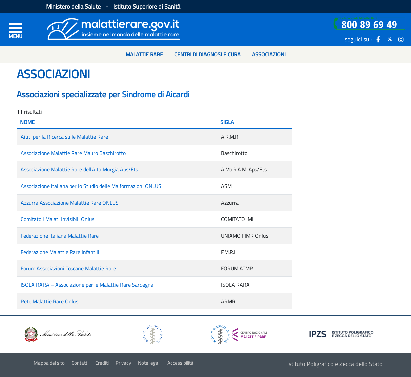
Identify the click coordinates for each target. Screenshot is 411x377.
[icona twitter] (390, 39)
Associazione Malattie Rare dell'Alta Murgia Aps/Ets (79, 169)
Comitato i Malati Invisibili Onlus (57, 219)
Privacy (123, 363)
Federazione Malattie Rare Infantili (60, 252)
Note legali (149, 363)
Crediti (102, 363)
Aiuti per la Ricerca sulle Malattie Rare (64, 137)
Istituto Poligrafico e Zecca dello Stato (335, 363)
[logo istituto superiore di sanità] (152, 334)
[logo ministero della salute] (57, 334)
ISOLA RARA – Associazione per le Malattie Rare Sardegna (87, 285)
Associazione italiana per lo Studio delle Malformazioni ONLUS (91, 186)
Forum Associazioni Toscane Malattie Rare (68, 268)
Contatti (80, 363)
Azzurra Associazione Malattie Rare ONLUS (70, 203)
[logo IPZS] (342, 333)
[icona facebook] (378, 39)
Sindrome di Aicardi (155, 94)
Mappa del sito (49, 363)
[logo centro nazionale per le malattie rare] (239, 332)
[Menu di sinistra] (15, 30)
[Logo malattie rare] (113, 28)
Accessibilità (180, 363)
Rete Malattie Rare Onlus (49, 301)
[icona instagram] (401, 39)
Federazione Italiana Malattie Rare (60, 236)
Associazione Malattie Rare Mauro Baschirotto (73, 153)
